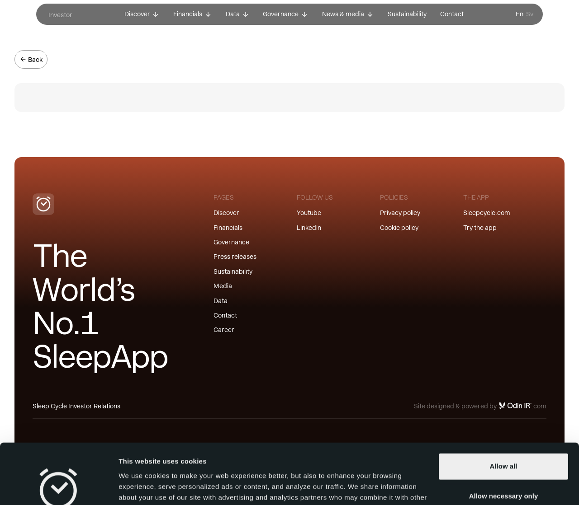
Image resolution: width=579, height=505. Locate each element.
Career (224, 329)
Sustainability (233, 271)
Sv (529, 14)
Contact (225, 315)
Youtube (309, 212)
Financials (228, 227)
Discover (226, 212)
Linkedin (309, 227)
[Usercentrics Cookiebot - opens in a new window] (58, 487)
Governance (231, 242)
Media (223, 286)
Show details (140, 487)
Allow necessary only (503, 439)
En (519, 14)
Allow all (503, 410)
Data (221, 300)
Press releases (235, 256)
